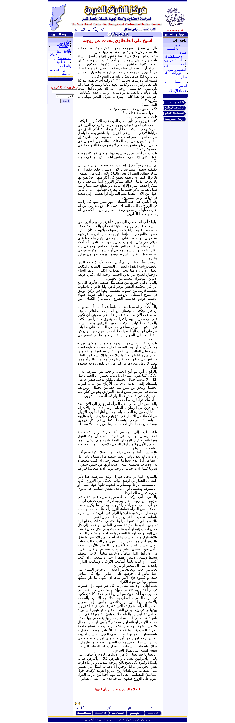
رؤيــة (66, 41)
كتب (183, 52)
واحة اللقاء (62, 51)
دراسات (172, 48)
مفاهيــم (176, 45)
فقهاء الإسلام (177, 91)
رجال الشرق (173, 56)
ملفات (63, 46)
